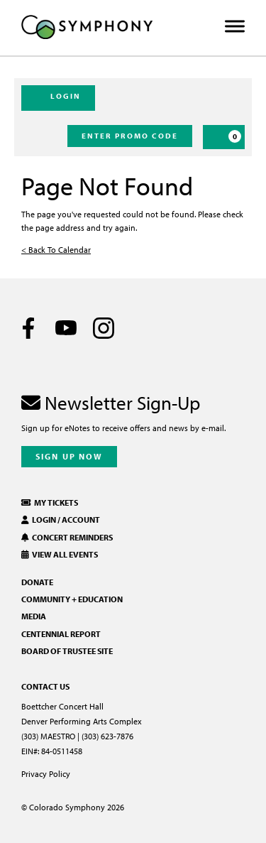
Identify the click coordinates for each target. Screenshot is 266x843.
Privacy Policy (45, 773)
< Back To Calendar (56, 249)
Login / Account (60, 519)
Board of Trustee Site (67, 651)
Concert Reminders (67, 537)
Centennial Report (61, 634)
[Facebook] (28, 328)
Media (33, 616)
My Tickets (49, 502)
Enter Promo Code (130, 136)
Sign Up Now (69, 456)
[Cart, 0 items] (224, 137)
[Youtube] (66, 328)
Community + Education (72, 599)
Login (58, 97)
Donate (37, 582)
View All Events (59, 554)
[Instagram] (103, 328)
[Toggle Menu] (235, 27)
